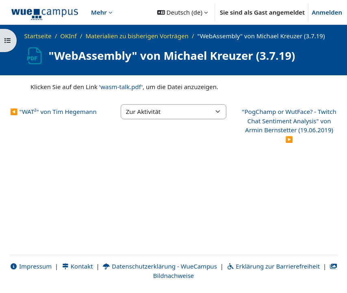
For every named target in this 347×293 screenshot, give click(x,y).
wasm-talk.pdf (120, 87)
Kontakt (77, 266)
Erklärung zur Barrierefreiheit (273, 266)
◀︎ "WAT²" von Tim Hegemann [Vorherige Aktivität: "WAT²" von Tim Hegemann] (53, 111)
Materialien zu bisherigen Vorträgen (137, 36)
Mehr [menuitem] (99, 12)
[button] (182, 12)
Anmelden (327, 12)
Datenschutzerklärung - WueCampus (160, 266)
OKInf (68, 36)
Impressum (31, 266)
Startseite (38, 36)
